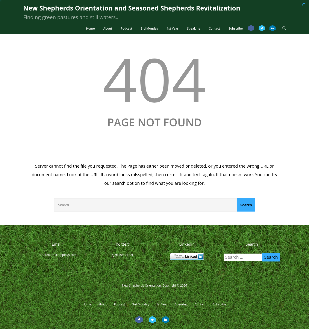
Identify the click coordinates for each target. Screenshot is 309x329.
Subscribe (236, 28)
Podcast (126, 28)
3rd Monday (149, 28)
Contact (214, 28)
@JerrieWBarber (122, 255)
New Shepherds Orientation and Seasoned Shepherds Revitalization (131, 8)
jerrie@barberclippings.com (57, 255)
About (107, 28)
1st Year (173, 28)
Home (90, 28)
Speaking (193, 28)
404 (154, 79)
